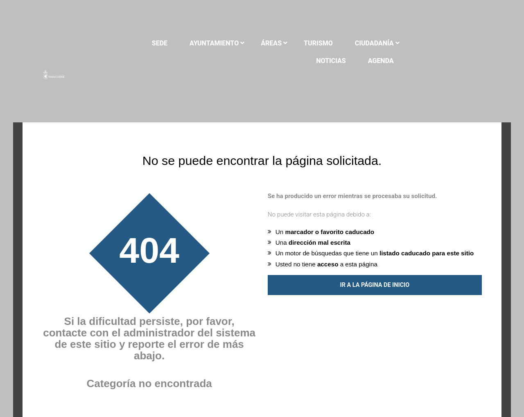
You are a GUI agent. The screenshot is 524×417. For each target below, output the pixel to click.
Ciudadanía (400, 43)
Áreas (297, 43)
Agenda (459, 61)
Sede (186, 43)
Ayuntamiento (240, 43)
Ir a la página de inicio (374, 271)
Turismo (344, 43)
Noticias (457, 43)
